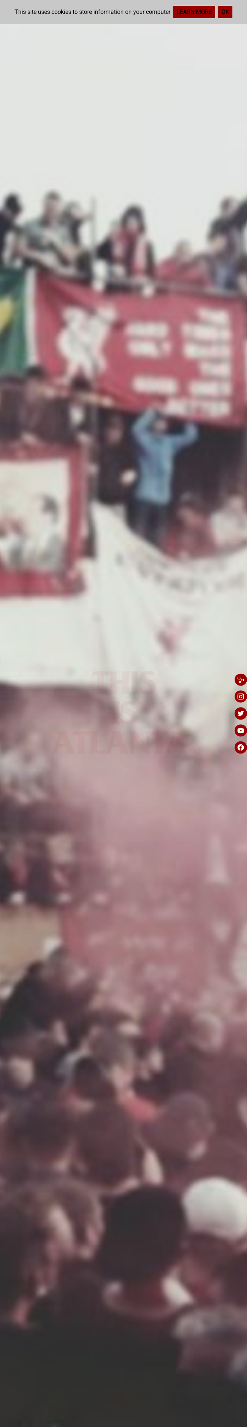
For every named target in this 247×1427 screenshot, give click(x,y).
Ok (225, 11)
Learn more (194, 11)
